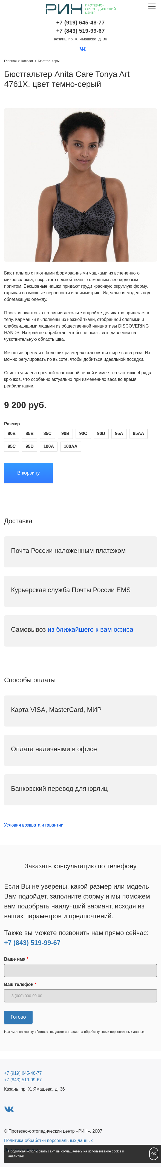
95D (29, 446)
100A (49, 446)
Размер (12, 424)
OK (153, 1154)
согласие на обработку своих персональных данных (105, 1032)
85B (29, 433)
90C (83, 433)
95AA (138, 433)
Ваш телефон (18, 984)
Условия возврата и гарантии (33, 825)
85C (47, 433)
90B (65, 433)
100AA (70, 446)
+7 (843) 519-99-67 (32, 942)
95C (12, 446)
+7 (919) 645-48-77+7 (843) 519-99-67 (80, 27)
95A (119, 433)
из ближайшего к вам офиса (91, 629)
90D (101, 433)
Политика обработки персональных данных (48, 1140)
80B (12, 433)
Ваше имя (14, 959)
